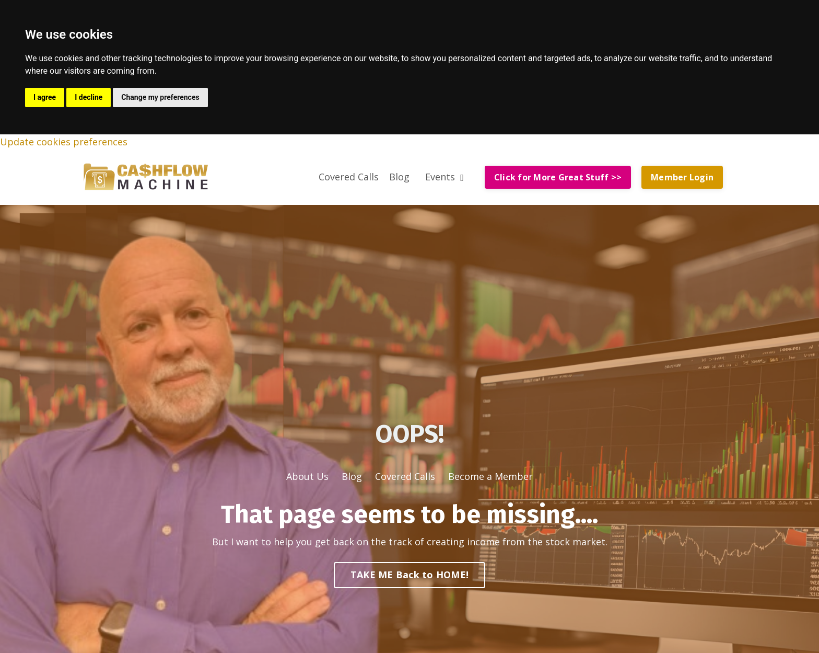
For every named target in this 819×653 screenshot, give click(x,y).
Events (444, 176)
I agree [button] (44, 97)
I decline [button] (88, 97)
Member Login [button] (682, 177)
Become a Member (490, 476)
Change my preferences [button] (160, 97)
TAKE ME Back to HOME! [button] (409, 574)
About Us (307, 476)
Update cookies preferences (63, 141)
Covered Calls (349, 176)
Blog (399, 176)
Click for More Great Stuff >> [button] (558, 177)
